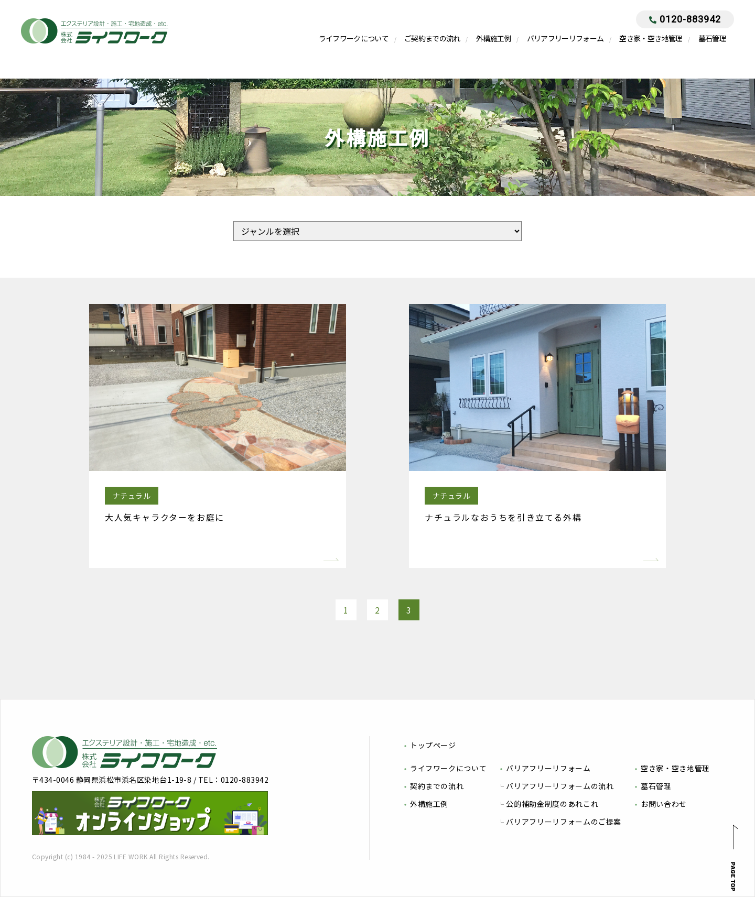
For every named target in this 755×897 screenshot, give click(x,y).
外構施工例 (493, 38)
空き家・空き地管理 (650, 38)
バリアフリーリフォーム (565, 38)
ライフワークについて (354, 38)
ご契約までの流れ (432, 38)
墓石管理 (712, 38)
